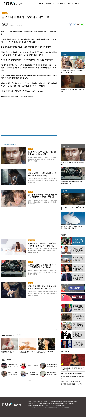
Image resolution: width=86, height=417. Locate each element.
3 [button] (30, 380)
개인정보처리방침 (45, 401)
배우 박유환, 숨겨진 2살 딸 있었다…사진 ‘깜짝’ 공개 (13, 374)
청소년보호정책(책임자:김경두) (56, 401)
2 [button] (29, 380)
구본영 (3, 24)
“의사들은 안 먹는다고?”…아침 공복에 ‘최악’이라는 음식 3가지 (27, 351)
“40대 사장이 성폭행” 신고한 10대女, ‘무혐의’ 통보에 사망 (46, 351)
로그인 (29, 401)
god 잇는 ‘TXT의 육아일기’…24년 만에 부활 (32, 373)
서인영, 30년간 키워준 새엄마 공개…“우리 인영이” (52, 366)
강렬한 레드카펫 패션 (33, 365)
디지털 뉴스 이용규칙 (68, 401)
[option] (28, 346)
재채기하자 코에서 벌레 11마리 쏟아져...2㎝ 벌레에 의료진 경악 (8, 351)
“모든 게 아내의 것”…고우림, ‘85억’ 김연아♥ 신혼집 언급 (52, 374)
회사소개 (34, 401)
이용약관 (39, 401)
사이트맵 (75, 401)
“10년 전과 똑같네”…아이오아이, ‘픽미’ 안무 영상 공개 (13, 366)
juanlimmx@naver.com (34, 91)
